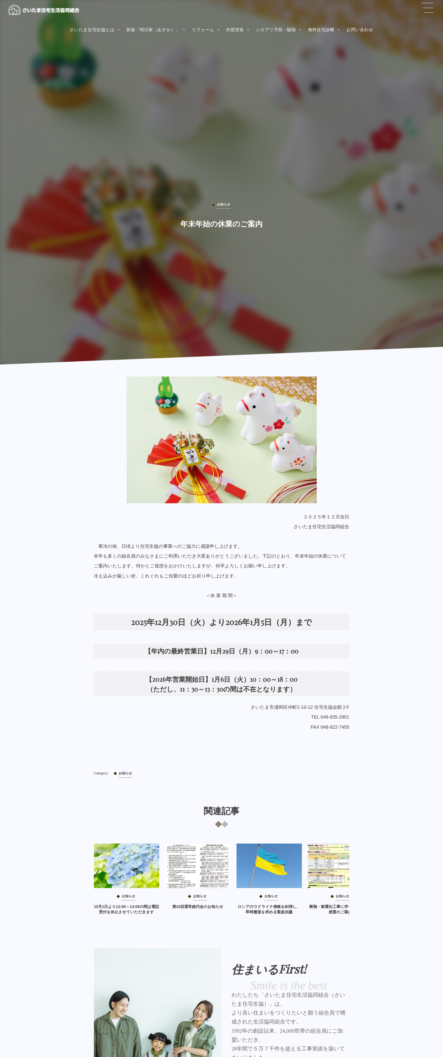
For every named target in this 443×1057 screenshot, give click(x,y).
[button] (427, 8)
